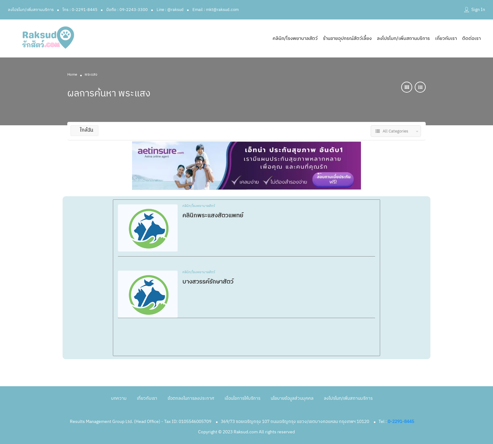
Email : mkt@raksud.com (215, 9)
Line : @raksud (170, 9)
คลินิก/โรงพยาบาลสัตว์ (295, 38)
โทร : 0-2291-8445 (80, 9)
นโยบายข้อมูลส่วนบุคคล (292, 398)
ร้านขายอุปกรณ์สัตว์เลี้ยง (347, 38)
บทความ (118, 398)
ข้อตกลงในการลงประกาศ (191, 398)
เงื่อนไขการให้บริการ (242, 398)
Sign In (478, 9)
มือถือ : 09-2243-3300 (127, 9)
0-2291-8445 (401, 421)
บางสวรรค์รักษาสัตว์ (207, 282)
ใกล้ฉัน (84, 130)
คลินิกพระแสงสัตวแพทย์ (212, 215)
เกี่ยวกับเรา (446, 38)
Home (72, 74)
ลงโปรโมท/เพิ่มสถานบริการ (31, 9)
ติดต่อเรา (471, 38)
